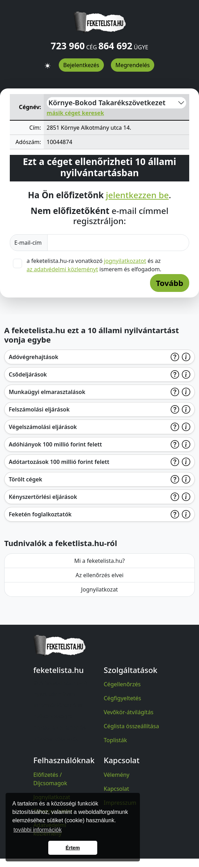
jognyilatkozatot (125, 261)
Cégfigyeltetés (122, 698)
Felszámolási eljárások (39, 409)
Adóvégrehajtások (33, 357)
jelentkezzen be (137, 195)
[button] (47, 62)
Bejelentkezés (81, 65)
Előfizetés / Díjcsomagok (50, 779)
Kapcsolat (116, 789)
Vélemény (117, 775)
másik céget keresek (75, 113)
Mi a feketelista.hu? (99, 561)
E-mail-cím (28, 242)
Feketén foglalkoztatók (40, 514)
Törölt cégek (25, 479)
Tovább (169, 283)
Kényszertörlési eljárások (43, 497)
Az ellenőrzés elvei (99, 575)
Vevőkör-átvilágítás (129, 712)
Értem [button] (73, 848)
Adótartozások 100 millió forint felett (59, 462)
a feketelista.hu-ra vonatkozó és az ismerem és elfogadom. (94, 265)
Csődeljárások (28, 374)
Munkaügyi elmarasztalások (47, 392)
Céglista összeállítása (131, 726)
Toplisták (115, 740)
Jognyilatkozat (99, 589)
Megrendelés (132, 65)
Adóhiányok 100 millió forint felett (55, 444)
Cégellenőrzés (122, 684)
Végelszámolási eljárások (43, 427)
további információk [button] (37, 830)
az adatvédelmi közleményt (62, 269)
